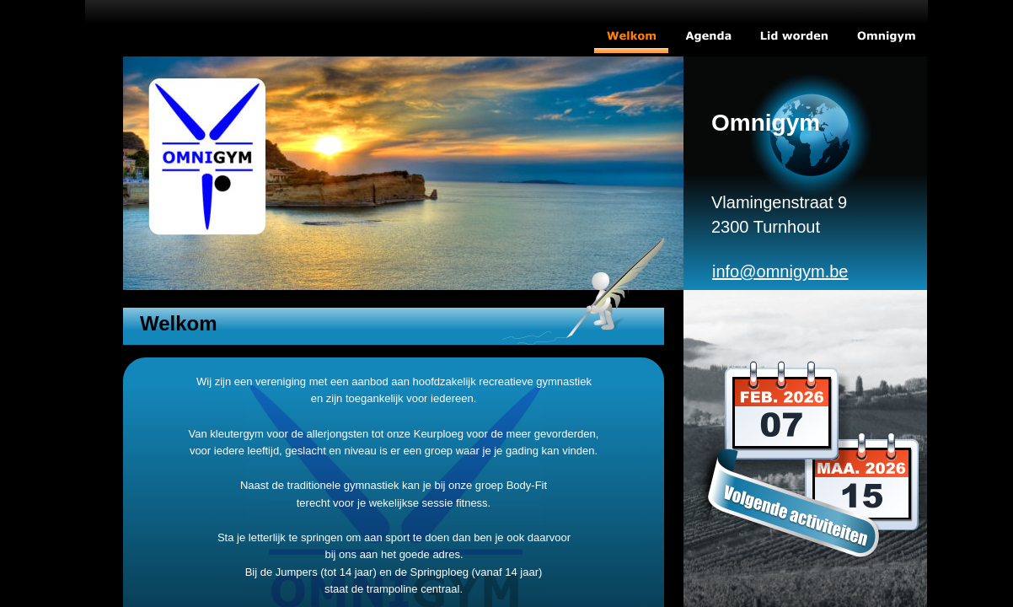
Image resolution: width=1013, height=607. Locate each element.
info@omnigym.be (780, 271)
